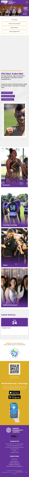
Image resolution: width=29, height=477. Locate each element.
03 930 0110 (11, 444)
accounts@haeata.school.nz (17, 447)
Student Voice (6, 328)
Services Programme (14, 463)
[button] (4, 1)
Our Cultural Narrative (7, 99)
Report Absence (14, 461)
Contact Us (14, 459)
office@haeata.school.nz (16, 445)
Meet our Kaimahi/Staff (8, 96)
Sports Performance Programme (14, 466)
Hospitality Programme (14, 464)
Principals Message (7, 92)
